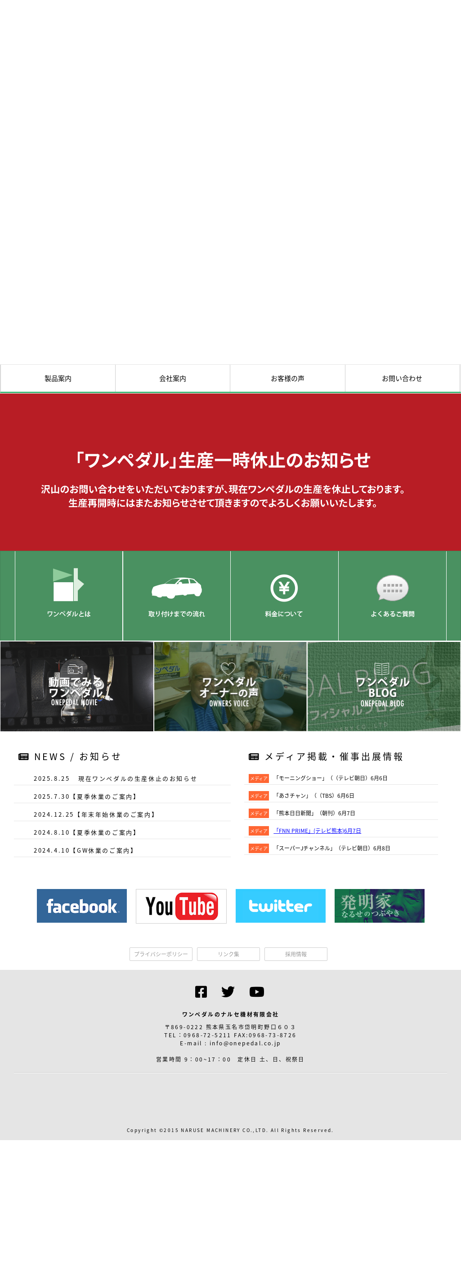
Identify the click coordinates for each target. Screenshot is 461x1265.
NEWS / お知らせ (70, 936)
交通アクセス (335, 523)
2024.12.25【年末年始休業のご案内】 (96, 994)
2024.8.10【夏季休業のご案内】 (87, 1012)
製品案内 (58, 558)
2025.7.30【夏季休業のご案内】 (87, 976)
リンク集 (228, 1134)
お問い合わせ (402, 558)
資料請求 (434, 523)
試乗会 (285, 523)
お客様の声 (287, 558)
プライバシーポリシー (161, 1134)
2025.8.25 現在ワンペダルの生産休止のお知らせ (115, 958)
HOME (236, 523)
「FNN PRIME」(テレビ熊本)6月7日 (317, 1011)
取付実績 (384, 523)
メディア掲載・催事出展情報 (326, 936)
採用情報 (296, 1134)
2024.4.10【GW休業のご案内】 (85, 1030)
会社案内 (172, 558)
